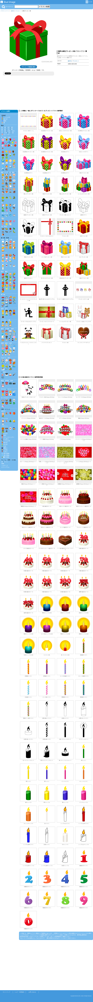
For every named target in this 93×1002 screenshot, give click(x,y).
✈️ (14, 302)
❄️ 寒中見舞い (5, 453)
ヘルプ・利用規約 (19, 992)
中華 (10, 239)
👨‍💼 (2, 322)
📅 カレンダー (5, 134)
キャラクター (5, 398)
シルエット (4, 465)
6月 (5, 129)
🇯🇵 (10, 394)
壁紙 (2, 463)
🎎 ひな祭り (5, 439)
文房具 (7, 329)
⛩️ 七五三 (4, 451)
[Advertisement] (18, 30)
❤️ (6, 348)
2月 (13, 133)
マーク (9, 389)
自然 (9, 137)
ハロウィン (4, 426)
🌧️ (6, 163)
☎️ (6, 383)
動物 (2, 172)
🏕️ (10, 368)
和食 (2, 239)
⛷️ (2, 368)
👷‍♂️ (10, 322)
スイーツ (4, 253)
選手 (9, 358)
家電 (2, 380)
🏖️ (14, 166)
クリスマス (4, 418)
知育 (12, 329)
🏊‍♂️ (14, 366)
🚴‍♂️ (14, 299)
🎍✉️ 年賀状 (5, 457)
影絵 (13, 172)
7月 (8, 129)
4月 (8, 127)
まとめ (89, 2)
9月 (5, 131)
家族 (2, 309)
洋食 (6, 239)
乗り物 (3, 294)
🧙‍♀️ (14, 428)
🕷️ (6, 431)
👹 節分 (3, 435)
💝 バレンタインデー (7, 437)
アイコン (3, 389)
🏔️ (10, 166)
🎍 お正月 (4, 433)
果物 (6, 271)
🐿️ (6, 189)
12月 (5, 133)
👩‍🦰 (14, 311)
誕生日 (12, 10)
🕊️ (14, 205)
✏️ (14, 331)
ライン (6, 461)
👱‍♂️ (2, 314)
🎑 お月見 (4, 450)
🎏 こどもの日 (5, 117)
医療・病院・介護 (6, 343)
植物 (5, 137)
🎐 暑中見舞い (5, 455)
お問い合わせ (32, 992)
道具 (11, 380)
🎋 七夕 (3, 446)
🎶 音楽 (3, 372)
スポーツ (3, 358)
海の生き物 (4, 213)
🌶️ (14, 279)
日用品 (7, 380)
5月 (12, 127)
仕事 (9, 320)
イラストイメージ (4, 10)
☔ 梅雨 (3, 121)
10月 (8, 131)
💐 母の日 (4, 119)
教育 (2, 329)
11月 (13, 131)
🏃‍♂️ (10, 337)
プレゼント (18, 10)
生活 (6, 309)
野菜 (2, 271)
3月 (5, 127)
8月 (12, 129)
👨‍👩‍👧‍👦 (2, 317)
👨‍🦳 (6, 314)
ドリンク (4, 263)
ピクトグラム (5, 467)
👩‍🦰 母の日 (4, 442)
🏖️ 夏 (3, 122)
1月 (9, 133)
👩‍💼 (6, 322)
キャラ (6, 172)
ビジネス (3, 320)
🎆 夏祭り (4, 448)
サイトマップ (6, 992)
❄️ (10, 163)
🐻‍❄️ (14, 180)
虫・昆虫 (4, 226)
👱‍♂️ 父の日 (4, 444)
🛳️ (6, 305)
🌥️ (2, 163)
